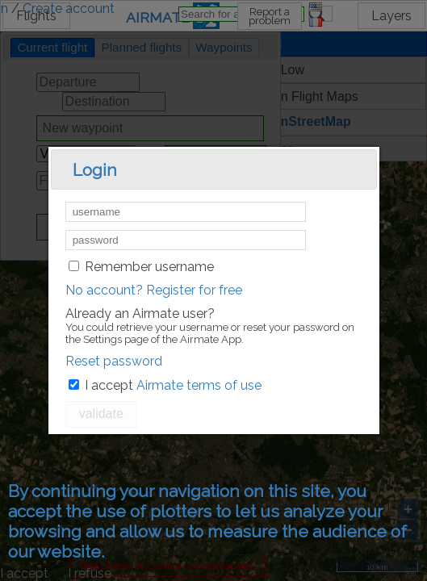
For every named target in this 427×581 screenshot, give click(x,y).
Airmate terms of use (199, 385)
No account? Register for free (153, 290)
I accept (109, 385)
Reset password (113, 361)
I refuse (89, 573)
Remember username (149, 266)
